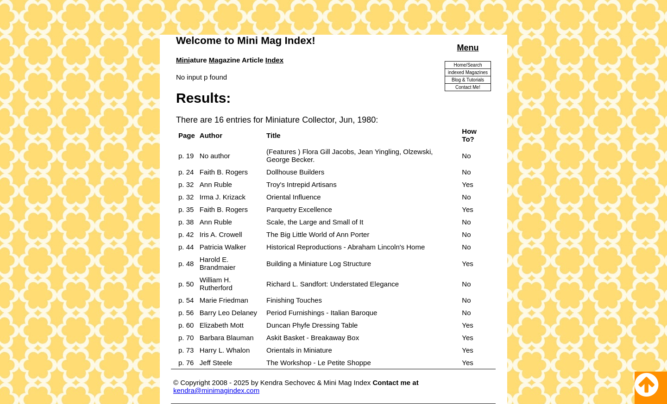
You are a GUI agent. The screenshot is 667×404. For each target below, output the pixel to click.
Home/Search (467, 65)
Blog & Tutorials (468, 79)
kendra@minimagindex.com (216, 390)
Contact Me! (467, 87)
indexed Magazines (468, 72)
